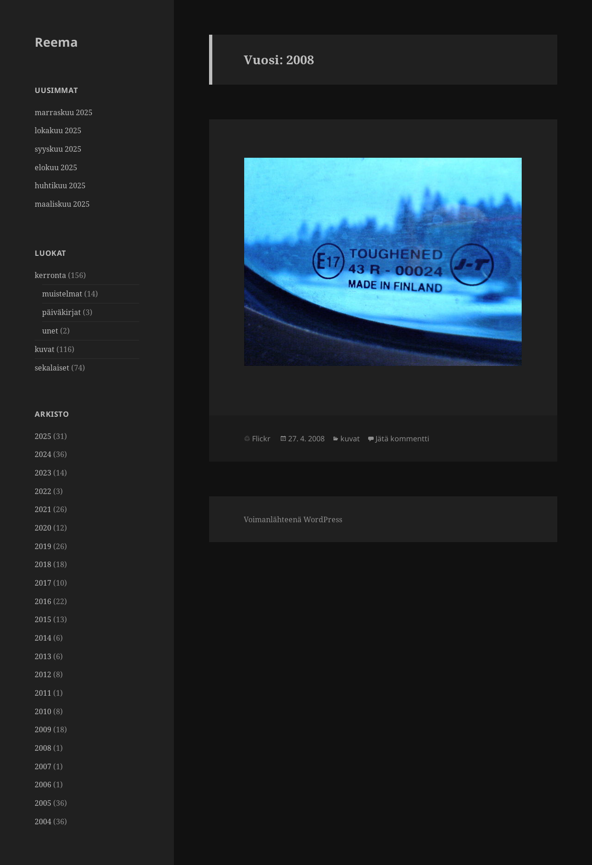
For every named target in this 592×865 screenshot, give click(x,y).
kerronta (50, 275)
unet (50, 331)
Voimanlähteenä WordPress (293, 519)
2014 (43, 638)
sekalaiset (52, 368)
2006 (43, 784)
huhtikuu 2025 (60, 185)
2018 (43, 564)
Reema (56, 41)
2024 (43, 454)
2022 (43, 491)
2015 (43, 619)
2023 (43, 473)
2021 (43, 509)
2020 (43, 528)
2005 (43, 803)
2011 (43, 693)
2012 (43, 674)
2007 (43, 766)
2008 (43, 748)
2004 (43, 821)
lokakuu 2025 (58, 130)
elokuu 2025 (56, 167)
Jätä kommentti (402, 438)
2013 (43, 656)
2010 (43, 711)
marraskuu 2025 (63, 112)
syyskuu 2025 (58, 149)
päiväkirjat (61, 312)
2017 (43, 583)
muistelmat (62, 294)
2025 (43, 436)
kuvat (45, 349)
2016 (43, 601)
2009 (43, 729)
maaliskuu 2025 (62, 204)
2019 (43, 546)
